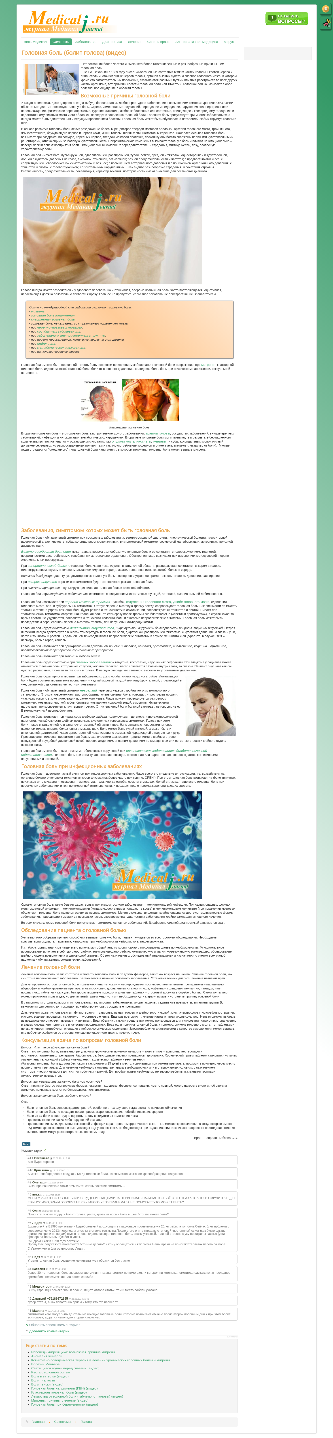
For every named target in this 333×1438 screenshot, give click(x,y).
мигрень (38, 311)
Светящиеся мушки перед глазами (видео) (65, 1368)
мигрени (207, 365)
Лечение (134, 42)
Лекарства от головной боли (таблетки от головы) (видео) (77, 1396)
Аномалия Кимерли (46, 1356)
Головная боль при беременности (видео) (64, 1404)
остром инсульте (42, 582)
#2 (30, 1298)
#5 (30, 1257)
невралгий (89, 690)
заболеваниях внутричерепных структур (71, 335)
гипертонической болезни (49, 565)
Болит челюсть (43, 1380)
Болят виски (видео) (47, 1384)
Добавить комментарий (49, 1331)
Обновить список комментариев (55, 1325)
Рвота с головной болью (50, 1372)
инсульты (143, 441)
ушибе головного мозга (191, 602)
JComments (232, 1337)
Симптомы (61, 42)
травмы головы (158, 433)
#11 (31, 1158)
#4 (30, 1269)
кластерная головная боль (53, 319)
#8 (30, 1194)
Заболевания (85, 42)
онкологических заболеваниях (150, 751)
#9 (30, 1182)
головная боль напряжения (53, 315)
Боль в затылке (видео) (50, 1376)
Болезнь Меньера (45, 1364)
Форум (229, 42)
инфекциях (46, 343)
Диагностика (112, 42)
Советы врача (158, 42)
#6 (30, 1223)
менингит (160, 441)
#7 (30, 1210)
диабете (183, 751)
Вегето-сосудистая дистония (46, 551)
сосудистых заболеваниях (58, 331)
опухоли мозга (123, 441)
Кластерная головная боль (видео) (59, 1392)
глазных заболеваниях (94, 662)
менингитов (80, 628)
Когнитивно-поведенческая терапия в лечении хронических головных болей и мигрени (100, 1360)
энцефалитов (102, 628)
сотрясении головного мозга (148, 602)
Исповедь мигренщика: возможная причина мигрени (73, 1352)
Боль (26, 1144)
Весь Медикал (35, 42)
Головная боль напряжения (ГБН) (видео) (64, 1388)
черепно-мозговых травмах (59, 327)
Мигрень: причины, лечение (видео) (60, 1400)
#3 (30, 1286)
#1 (30, 1310)
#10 (31, 1170)
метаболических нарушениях (61, 347)
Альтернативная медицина (196, 42)
